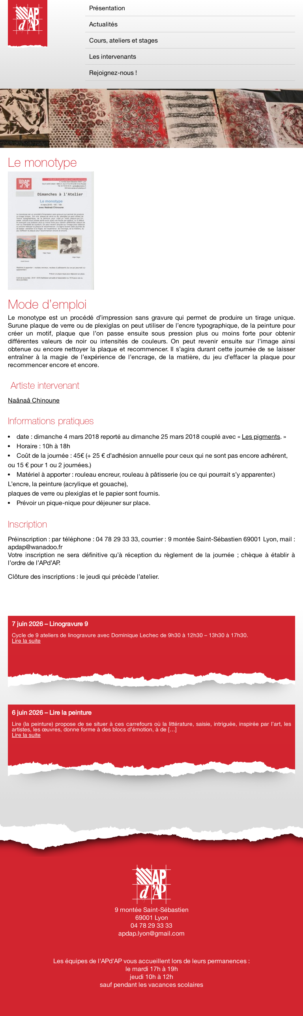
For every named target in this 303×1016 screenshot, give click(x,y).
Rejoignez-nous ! (113, 72)
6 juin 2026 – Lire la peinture (52, 712)
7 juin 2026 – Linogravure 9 (50, 623)
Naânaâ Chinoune (34, 400)
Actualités (103, 24)
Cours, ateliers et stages (123, 40)
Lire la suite (26, 641)
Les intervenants (112, 56)
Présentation (107, 7)
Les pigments (261, 436)
